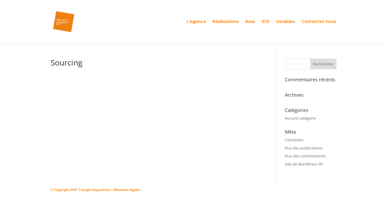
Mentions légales (127, 189)
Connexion (294, 139)
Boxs (250, 22)
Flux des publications (303, 148)
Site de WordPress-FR (304, 164)
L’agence (196, 22)
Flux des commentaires (305, 155)
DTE (265, 22)
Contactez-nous (319, 22)
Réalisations (226, 22)
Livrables (285, 22)
